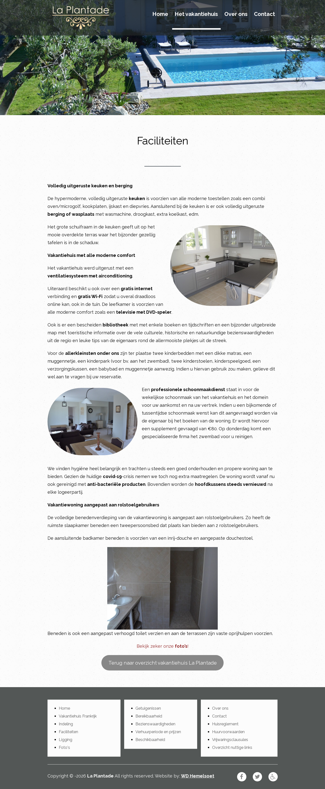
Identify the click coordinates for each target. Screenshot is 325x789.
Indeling (66, 724)
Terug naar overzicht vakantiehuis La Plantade (162, 663)
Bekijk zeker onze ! (163, 646)
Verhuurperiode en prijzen (158, 731)
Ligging (65, 739)
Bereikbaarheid (148, 716)
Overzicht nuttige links (232, 747)
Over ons (236, 14)
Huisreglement (225, 724)
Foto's (64, 747)
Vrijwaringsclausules (230, 739)
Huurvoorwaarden (228, 731)
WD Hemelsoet (197, 775)
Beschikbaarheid (150, 739)
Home (160, 14)
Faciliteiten (68, 731)
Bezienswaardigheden (155, 724)
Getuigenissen (148, 708)
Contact (264, 14)
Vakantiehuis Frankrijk (78, 716)
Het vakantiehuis (196, 14)
